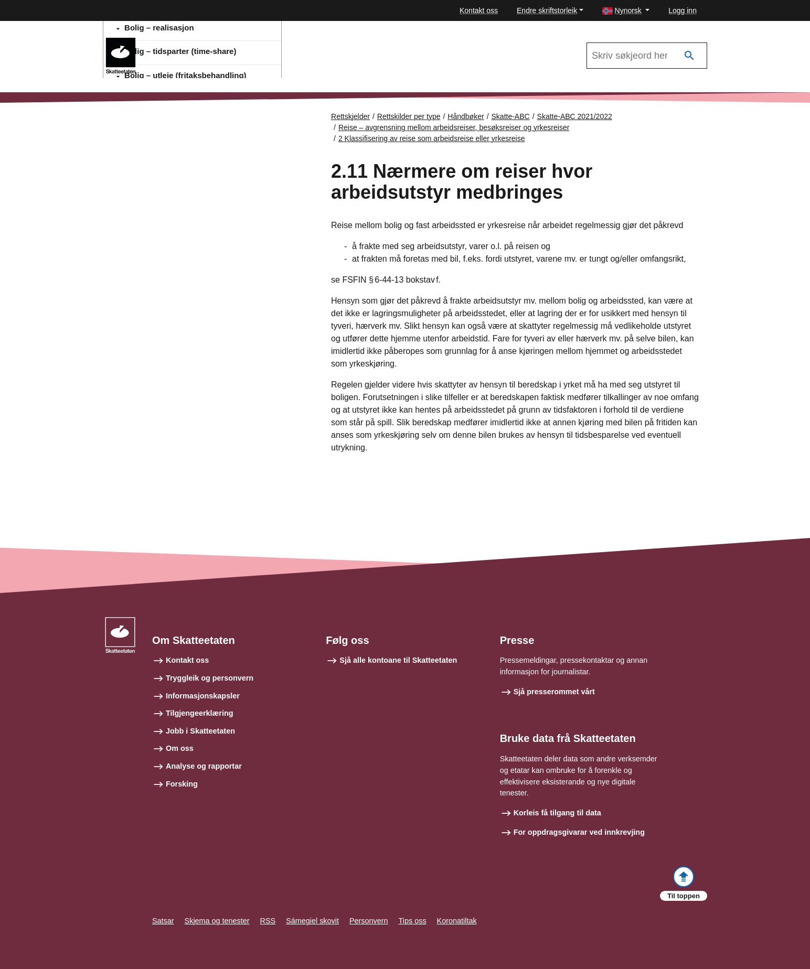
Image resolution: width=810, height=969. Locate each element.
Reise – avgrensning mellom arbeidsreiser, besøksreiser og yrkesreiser (453, 127)
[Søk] (689, 56)
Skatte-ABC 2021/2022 (191, 42)
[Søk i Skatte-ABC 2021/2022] (647, 55)
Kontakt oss (479, 10)
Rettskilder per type (409, 116)
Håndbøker (465, 116)
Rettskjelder (350, 116)
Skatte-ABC (511, 116)
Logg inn (682, 10)
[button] (626, 10)
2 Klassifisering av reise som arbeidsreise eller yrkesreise (431, 138)
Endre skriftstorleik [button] (547, 10)
